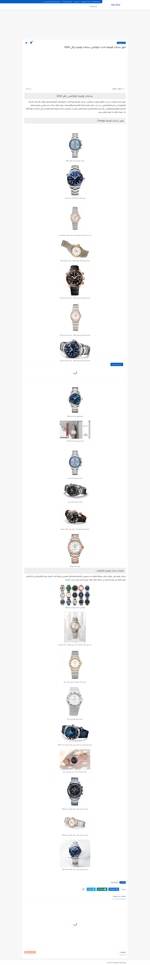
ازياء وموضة (93, 6)
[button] (113, 889)
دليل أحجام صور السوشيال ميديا (52, 1)
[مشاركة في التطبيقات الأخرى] (83, 889)
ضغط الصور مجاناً (67, 1)
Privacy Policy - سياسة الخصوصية (90, 1)
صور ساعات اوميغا (72, 580)
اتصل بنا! (76, 1)
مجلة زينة (115, 4)
